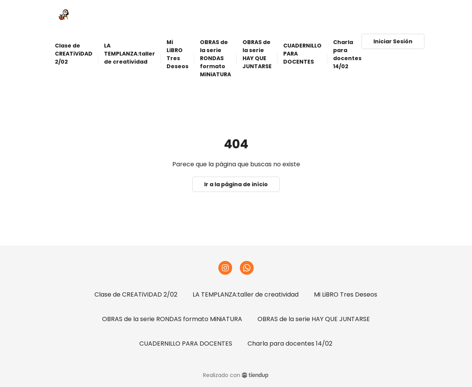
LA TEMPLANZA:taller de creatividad (246, 294)
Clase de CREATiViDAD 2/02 (135, 294)
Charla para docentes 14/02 (290, 343)
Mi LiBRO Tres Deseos (345, 294)
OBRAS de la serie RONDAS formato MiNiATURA (172, 319)
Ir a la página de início (236, 184)
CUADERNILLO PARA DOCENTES (185, 343)
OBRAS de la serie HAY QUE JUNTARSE (313, 319)
